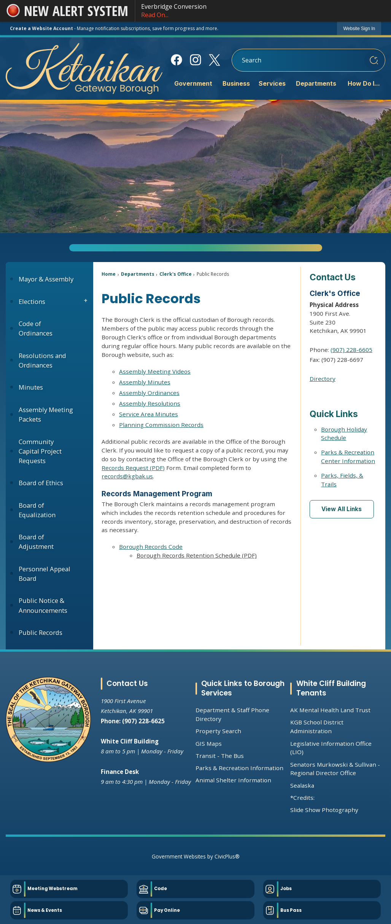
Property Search (218, 731)
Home (109, 274)
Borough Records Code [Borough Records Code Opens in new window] (151, 546)
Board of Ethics (41, 482)
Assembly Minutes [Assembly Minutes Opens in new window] (144, 382)
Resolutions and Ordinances (42, 360)
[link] (359, 28)
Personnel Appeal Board (44, 573)
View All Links (341, 509)
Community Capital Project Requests (40, 451)
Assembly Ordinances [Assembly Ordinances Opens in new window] (149, 392)
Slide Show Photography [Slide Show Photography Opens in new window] (324, 810)
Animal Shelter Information (233, 780)
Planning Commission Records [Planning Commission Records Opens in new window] (161, 424)
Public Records (40, 632)
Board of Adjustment (36, 541)
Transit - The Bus (220, 755)
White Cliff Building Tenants (331, 688)
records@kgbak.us (127, 476)
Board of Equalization (37, 510)
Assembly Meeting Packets (46, 414)
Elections (32, 301)
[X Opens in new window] (215, 60)
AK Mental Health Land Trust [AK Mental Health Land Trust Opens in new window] (330, 710)
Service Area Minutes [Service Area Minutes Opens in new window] (148, 414)
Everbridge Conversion (263, 10)
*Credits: (302, 797)
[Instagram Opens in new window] (195, 59)
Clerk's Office (175, 274)
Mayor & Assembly (46, 279)
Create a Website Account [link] (41, 28)
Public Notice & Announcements (43, 605)
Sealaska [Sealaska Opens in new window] (302, 785)
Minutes (31, 387)
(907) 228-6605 (351, 349)
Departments (137, 274)
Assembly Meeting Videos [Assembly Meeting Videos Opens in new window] (155, 371)
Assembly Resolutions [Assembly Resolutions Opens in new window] (149, 403)
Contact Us (333, 277)
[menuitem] (193, 84)
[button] (373, 60)
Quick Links (334, 414)
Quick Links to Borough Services (243, 688)
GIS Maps (209, 743)
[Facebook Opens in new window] (176, 59)
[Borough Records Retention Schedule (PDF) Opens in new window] (205, 555)
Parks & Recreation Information (239, 768)
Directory (322, 378)
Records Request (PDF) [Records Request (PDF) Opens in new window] (133, 468)
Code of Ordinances (35, 328)
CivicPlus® (227, 856)
